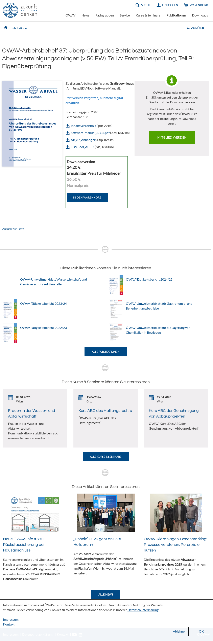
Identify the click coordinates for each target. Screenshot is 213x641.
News (85, 15)
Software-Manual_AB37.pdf (90, 133)
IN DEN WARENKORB (87, 197)
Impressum (11, 619)
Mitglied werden (172, 137)
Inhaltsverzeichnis (83, 126)
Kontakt (9, 624)
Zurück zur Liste (13, 229)
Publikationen (176, 15)
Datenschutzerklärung (143, 610)
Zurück (197, 28)
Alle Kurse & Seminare (105, 456)
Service (125, 15)
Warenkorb (199, 5)
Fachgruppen (104, 15)
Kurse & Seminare (148, 15)
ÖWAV (70, 15)
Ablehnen (179, 631)
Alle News (105, 594)
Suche (145, 5)
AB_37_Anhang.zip (84, 140)
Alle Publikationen (105, 351)
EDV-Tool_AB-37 (82, 147)
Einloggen (170, 5)
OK (201, 631)
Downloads (200, 15)
